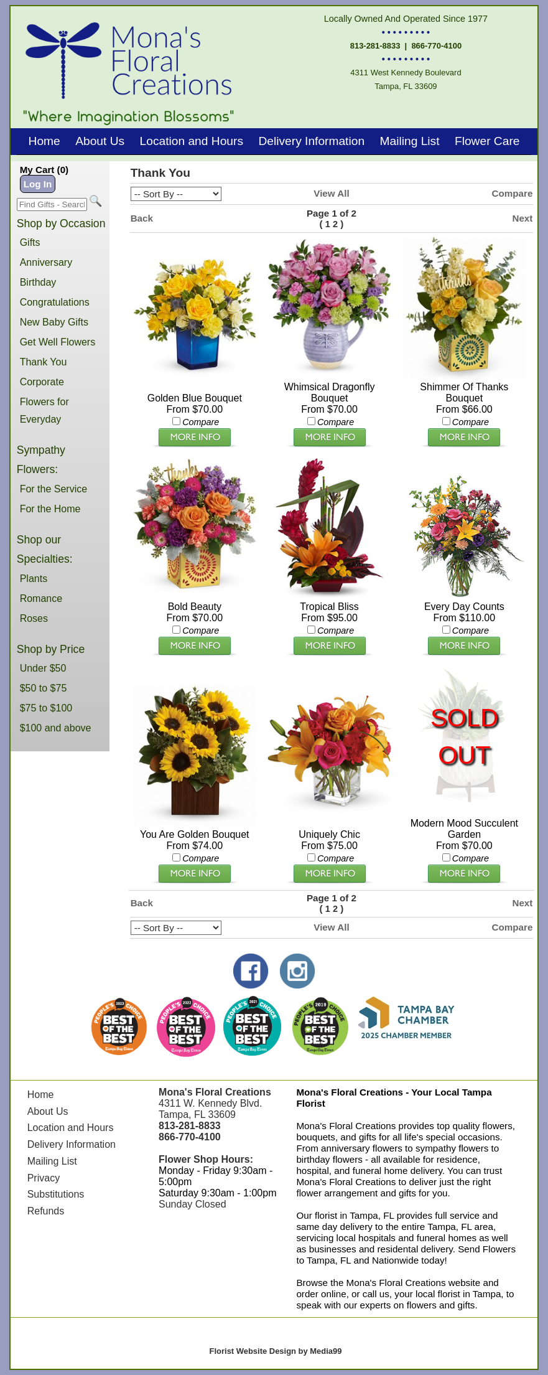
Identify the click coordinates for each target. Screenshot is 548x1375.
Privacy (43, 1178)
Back (142, 218)
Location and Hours (191, 141)
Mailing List (410, 141)
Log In (38, 184)
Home (44, 141)
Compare (512, 193)
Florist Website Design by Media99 (276, 1351)
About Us (99, 141)
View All (331, 193)
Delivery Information (311, 141)
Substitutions (56, 1194)
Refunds (46, 1211)
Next (522, 218)
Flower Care (487, 141)
